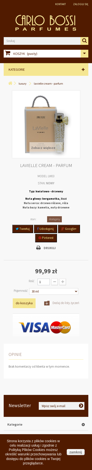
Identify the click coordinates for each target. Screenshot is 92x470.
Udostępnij (45, 229)
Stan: (41, 183)
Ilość (31, 281)
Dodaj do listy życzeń (65, 303)
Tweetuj (23, 229)
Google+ (69, 229)
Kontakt (60, 4)
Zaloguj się (80, 4)
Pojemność (21, 291)
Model (42, 176)
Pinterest (46, 238)
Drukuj (50, 248)
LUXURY (22, 83)
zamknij (75, 452)
